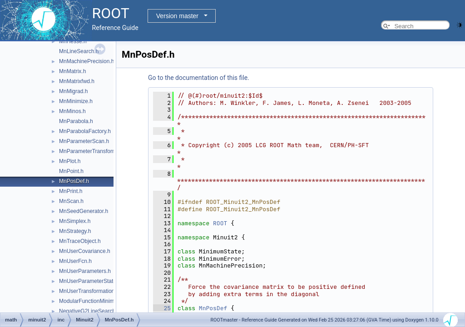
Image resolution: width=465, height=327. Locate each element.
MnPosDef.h (74, 181)
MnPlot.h (69, 161)
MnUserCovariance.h (84, 251)
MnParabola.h (76, 121)
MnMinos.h (72, 111)
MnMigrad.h (73, 91)
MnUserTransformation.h (89, 291)
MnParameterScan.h (84, 141)
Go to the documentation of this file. (198, 77)
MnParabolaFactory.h (85, 131)
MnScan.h (71, 201)
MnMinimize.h (76, 101)
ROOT (220, 223)
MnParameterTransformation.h (96, 151)
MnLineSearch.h (79, 51)
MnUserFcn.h (75, 261)
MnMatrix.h (72, 71)
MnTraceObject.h (80, 241)
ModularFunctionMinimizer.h (93, 301)
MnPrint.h (70, 191)
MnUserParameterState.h (90, 281)
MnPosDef (213, 308)
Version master (177, 16)
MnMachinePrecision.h (86, 61)
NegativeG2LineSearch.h (89, 311)
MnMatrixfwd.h (76, 81)
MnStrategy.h (75, 231)
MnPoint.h (71, 171)
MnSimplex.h (74, 221)
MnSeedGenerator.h (83, 211)
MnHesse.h (73, 41)
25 (162, 308)
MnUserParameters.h (85, 271)
